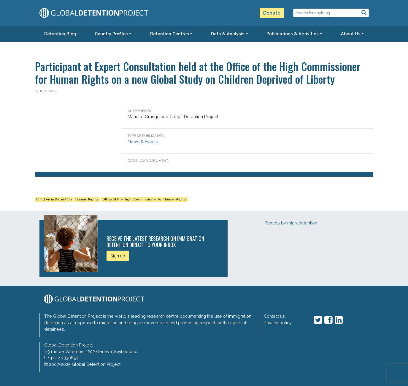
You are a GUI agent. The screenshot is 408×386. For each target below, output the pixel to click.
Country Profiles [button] (111, 33)
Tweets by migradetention (291, 222)
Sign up (117, 255)
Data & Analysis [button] (228, 33)
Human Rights (87, 199)
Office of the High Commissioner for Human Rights (144, 199)
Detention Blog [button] (60, 33)
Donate (271, 13)
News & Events (143, 141)
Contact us (274, 316)
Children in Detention (54, 199)
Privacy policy (278, 322)
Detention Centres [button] (169, 33)
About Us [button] (351, 33)
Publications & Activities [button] (292, 33)
